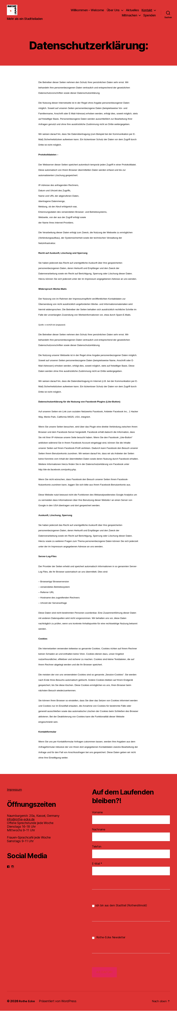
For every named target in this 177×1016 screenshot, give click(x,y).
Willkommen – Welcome (87, 13)
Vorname (97, 817)
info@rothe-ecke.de (21, 824)
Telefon (96, 851)
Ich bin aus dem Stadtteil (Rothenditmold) (119, 910)
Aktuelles (132, 13)
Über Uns (113, 13)
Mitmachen (129, 18)
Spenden (149, 18)
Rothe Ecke (27, 1006)
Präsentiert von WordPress (58, 1006)
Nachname (98, 834)
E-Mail (97, 868)
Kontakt (147, 13)
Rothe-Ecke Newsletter (108, 942)
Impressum (14, 795)
